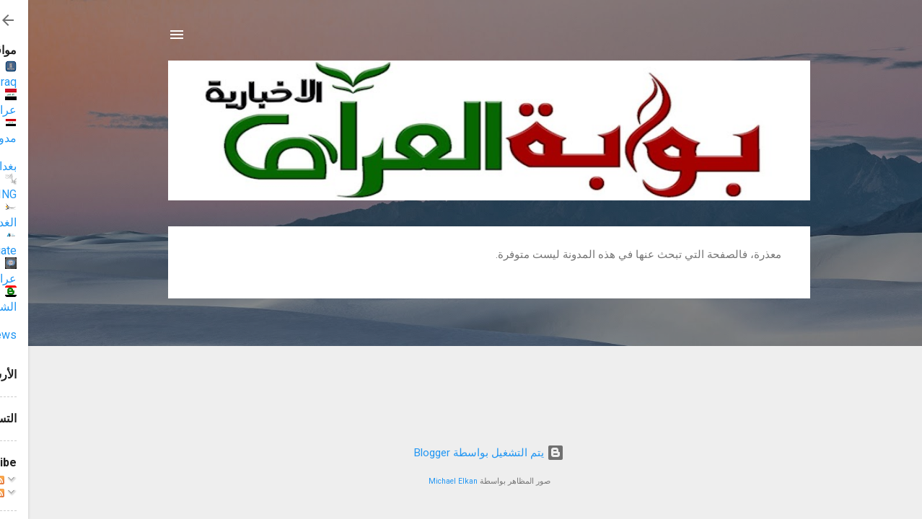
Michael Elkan (424, 481)
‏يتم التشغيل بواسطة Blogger (461, 452)
